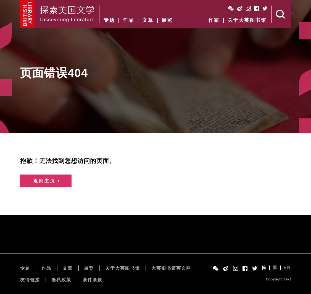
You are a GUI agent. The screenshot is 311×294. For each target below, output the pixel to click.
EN (287, 268)
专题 (109, 20)
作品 (128, 20)
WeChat (231, 8)
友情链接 (30, 279)
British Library (27, 14)
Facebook (256, 8)
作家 (213, 20)
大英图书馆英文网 (171, 268)
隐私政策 (61, 279)
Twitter (264, 8)
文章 (147, 20)
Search (281, 14)
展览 (167, 20)
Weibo (240, 8)
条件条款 (92, 279)
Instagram (248, 8)
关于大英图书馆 (247, 20)
